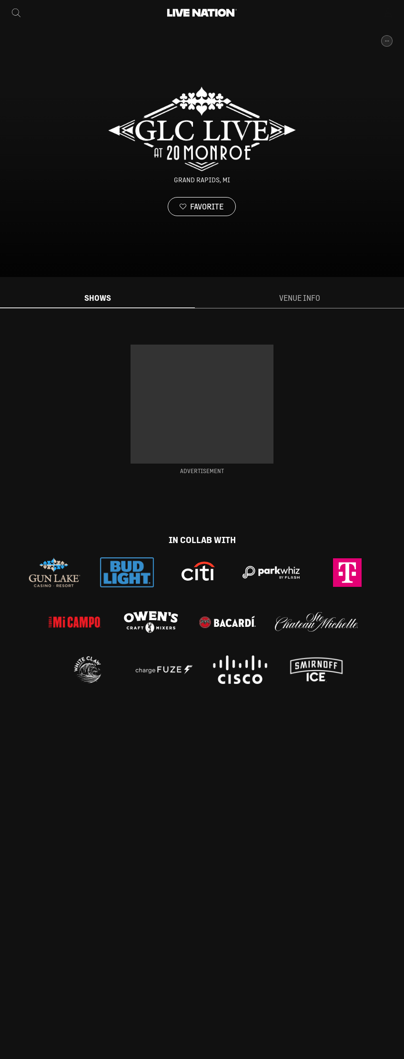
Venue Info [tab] (299, 298)
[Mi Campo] (74, 622)
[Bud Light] (127, 572)
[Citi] (198, 572)
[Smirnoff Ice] (316, 669)
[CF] (163, 669)
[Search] (16, 12)
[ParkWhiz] (271, 572)
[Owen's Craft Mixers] (151, 622)
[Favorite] (202, 206)
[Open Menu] (388, 12)
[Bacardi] (227, 622)
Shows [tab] (97, 298)
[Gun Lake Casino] (54, 572)
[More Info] (387, 41)
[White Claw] (87, 669)
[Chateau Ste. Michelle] (316, 622)
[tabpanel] (202, 409)
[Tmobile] (347, 572)
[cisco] (240, 669)
